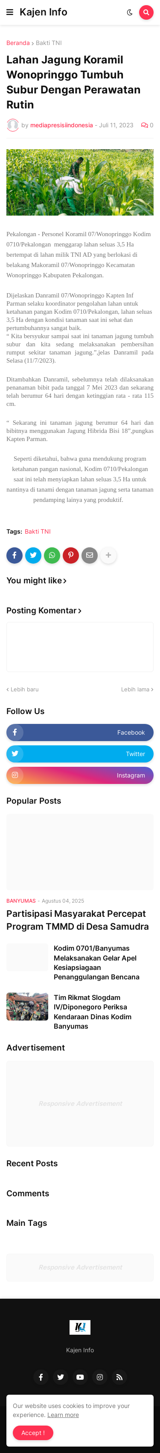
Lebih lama (135, 689)
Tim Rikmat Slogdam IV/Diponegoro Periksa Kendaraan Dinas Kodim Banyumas (92, 1011)
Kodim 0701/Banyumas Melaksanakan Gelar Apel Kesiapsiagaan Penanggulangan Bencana (97, 962)
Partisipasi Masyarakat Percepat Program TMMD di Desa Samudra (77, 919)
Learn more (63, 1414)
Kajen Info (43, 12)
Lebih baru (25, 689)
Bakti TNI (49, 43)
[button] (10, 12)
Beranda (18, 43)
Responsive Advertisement (80, 1103)
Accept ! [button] (33, 1432)
